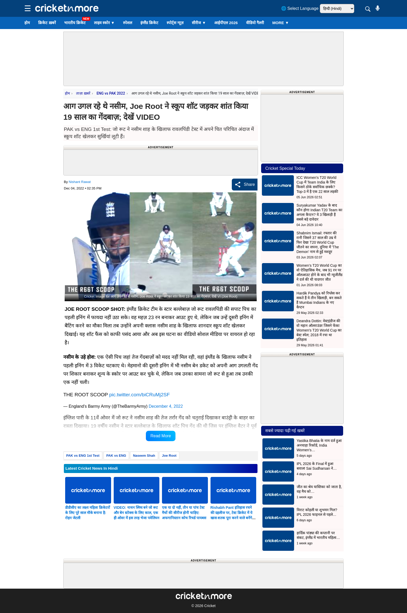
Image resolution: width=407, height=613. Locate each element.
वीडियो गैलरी (255, 22)
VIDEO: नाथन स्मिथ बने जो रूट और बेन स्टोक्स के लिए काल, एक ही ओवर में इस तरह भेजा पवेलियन (136, 512)
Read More (160, 436)
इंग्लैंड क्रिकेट (149, 22)
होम (27, 22)
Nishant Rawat (80, 182)
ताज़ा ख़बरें (83, 93)
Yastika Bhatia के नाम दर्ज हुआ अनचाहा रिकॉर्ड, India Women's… (319, 445)
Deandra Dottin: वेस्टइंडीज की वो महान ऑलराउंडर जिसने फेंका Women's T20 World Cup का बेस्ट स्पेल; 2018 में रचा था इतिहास (319, 330)
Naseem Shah (144, 455)
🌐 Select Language (300, 8)
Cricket (210, 606)
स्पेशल (127, 22)
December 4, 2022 (166, 406)
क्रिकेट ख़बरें (47, 22)
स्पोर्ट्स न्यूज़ (175, 22)
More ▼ (280, 22)
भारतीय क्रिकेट (75, 22)
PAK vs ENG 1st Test (82, 455)
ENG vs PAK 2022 (111, 93)
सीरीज (199, 22)
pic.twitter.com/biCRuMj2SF (139, 394)
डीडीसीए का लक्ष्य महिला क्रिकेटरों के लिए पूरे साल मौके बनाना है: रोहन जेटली (87, 512)
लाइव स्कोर (104, 22)
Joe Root (169, 455)
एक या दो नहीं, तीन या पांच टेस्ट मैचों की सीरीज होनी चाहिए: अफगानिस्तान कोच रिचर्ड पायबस (184, 512)
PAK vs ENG (116, 455)
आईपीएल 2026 (226, 22)
